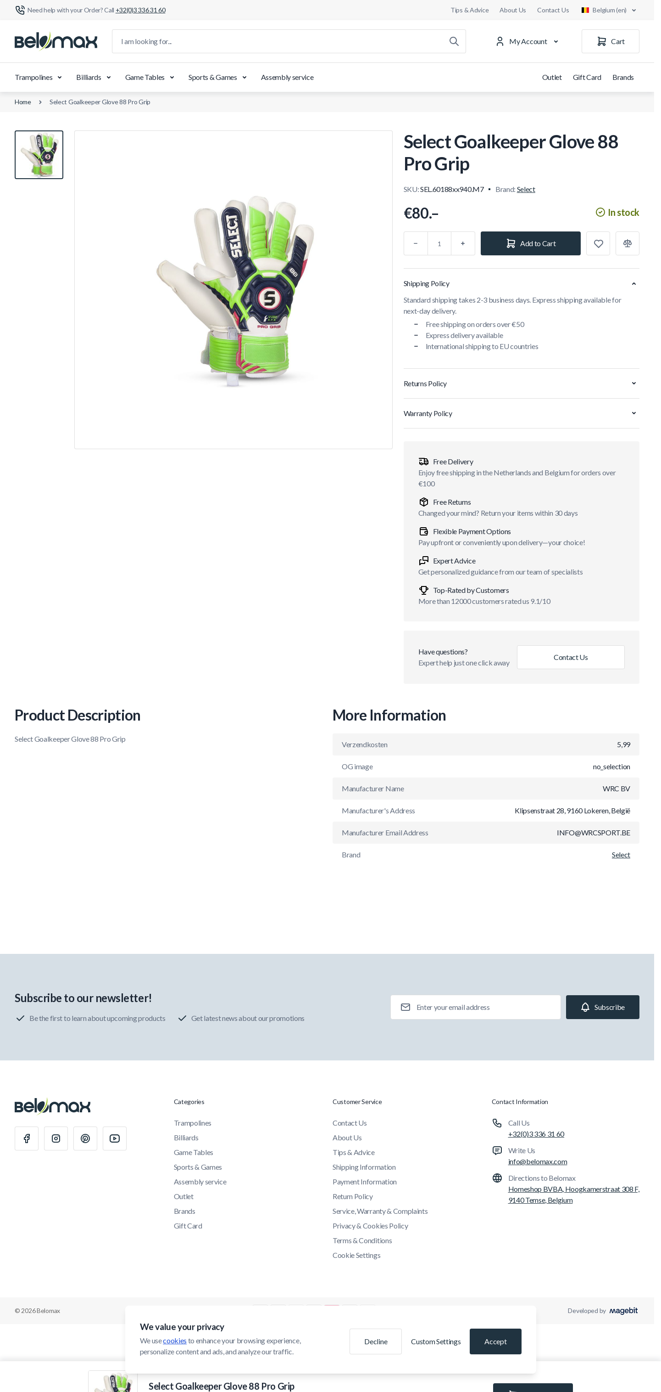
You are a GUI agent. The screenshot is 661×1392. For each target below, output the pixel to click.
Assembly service (287, 77)
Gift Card (587, 77)
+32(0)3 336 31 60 (536, 1133)
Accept (495, 1341)
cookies (175, 1340)
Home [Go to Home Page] (23, 102)
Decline (375, 1341)
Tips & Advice (469, 10)
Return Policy (353, 1196)
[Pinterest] (85, 1138)
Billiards (95, 77)
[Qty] (439, 243)
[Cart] (610, 41)
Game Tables (151, 77)
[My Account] (528, 41)
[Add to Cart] (531, 243)
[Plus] (463, 243)
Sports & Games (219, 77)
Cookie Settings (356, 1255)
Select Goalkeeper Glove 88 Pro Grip (100, 102)
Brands (623, 77)
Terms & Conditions (362, 1240)
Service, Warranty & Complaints (380, 1210)
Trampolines (40, 77)
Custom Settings (436, 1341)
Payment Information (365, 1181)
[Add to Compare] (627, 243)
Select (526, 189)
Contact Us (553, 10)
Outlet (552, 77)
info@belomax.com (537, 1161)
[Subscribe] (602, 1007)
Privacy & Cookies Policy (370, 1225)
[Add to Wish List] (598, 243)
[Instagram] (56, 1138)
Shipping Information (364, 1166)
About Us (513, 10)
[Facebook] (27, 1138)
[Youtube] (115, 1138)
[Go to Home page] (56, 41)
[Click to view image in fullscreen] (233, 289)
